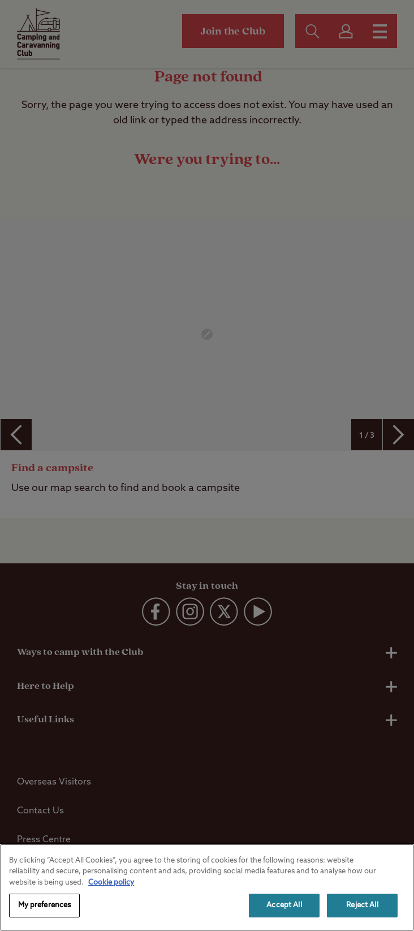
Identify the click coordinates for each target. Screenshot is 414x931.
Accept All (283, 905)
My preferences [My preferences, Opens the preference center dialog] (44, 905)
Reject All (362, 905)
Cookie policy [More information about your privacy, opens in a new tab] (111, 882)
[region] (207, 887)
